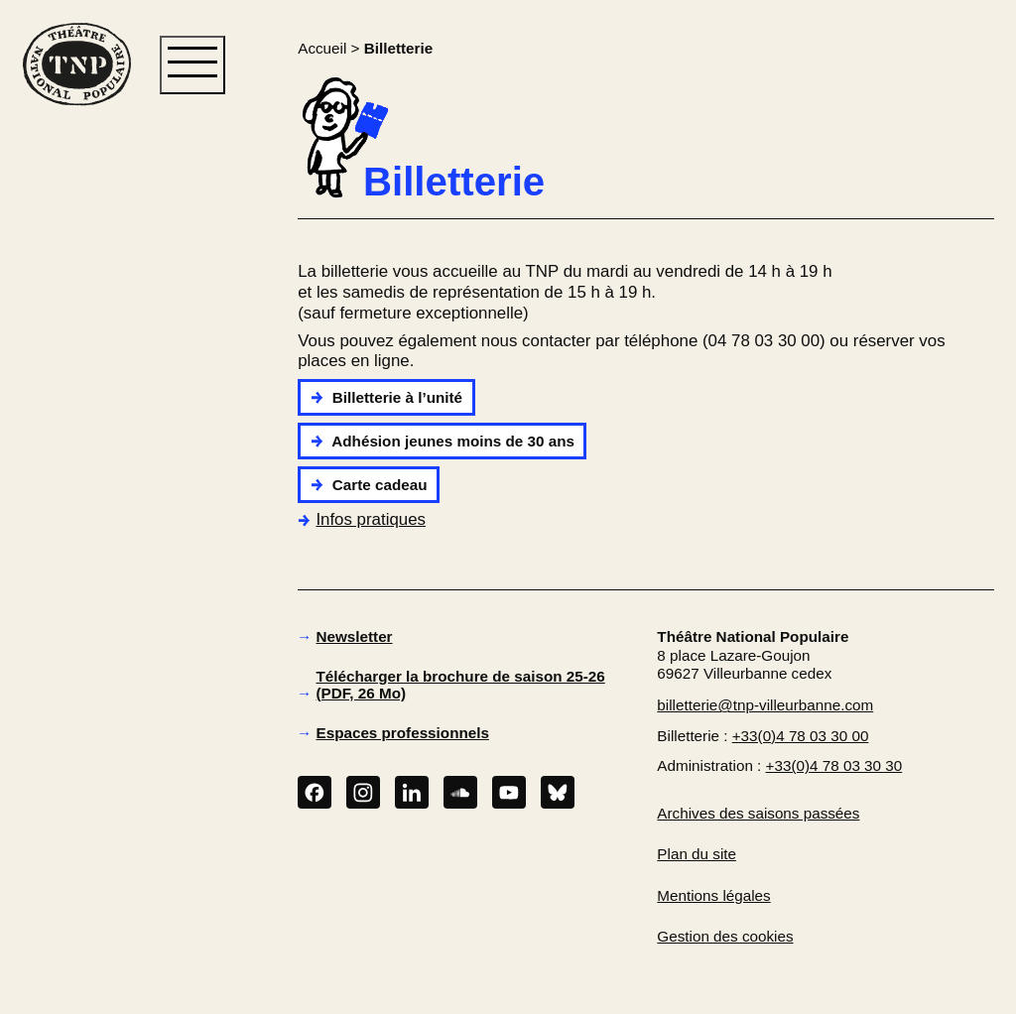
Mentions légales (713, 895)
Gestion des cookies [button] (725, 936)
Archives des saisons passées (758, 813)
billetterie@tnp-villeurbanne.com (765, 705)
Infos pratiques (362, 519)
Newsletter (355, 636)
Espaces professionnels (403, 732)
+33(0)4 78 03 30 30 (834, 765)
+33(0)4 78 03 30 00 (800, 735)
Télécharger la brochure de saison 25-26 (461, 684)
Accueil (322, 48)
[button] (76, 427)
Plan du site (696, 853)
